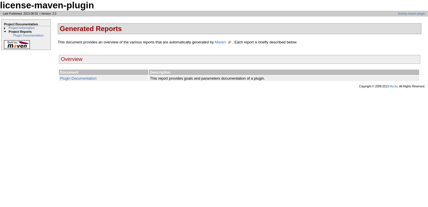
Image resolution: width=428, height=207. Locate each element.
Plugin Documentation (28, 35)
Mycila (394, 86)
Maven (220, 42)
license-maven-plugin (411, 13)
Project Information (22, 28)
